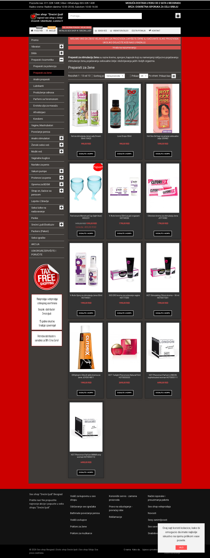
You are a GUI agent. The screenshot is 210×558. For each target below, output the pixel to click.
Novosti (152, 513)
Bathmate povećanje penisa (85, 513)
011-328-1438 (51, 3)
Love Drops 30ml (124, 136)
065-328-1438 (87, 3)
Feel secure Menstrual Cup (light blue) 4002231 (86, 217)
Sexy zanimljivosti (157, 519)
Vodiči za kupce (78, 519)
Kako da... (136, 549)
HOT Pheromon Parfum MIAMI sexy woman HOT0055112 (86, 456)
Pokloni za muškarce (81, 533)
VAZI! (181, 547)
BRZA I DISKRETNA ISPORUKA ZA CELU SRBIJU (153, 6)
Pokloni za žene (78, 526)
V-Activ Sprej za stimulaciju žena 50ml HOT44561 (86, 296)
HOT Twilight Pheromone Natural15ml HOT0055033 (124, 376)
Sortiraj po (98, 75)
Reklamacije (115, 516)
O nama (127, 549)
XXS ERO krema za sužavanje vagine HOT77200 (124, 296)
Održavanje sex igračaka (83, 506)
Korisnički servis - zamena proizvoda (123, 498)
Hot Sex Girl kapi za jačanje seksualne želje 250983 (163, 137)
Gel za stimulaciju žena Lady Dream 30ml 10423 (86, 137)
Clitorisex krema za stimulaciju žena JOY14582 (163, 217)
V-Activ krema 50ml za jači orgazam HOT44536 (124, 217)
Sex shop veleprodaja (159, 506)
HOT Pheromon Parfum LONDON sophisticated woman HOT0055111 (163, 376)
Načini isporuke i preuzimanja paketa (158, 498)
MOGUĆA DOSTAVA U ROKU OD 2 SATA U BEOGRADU (153, 3)
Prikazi (135, 75)
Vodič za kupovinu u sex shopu (83, 498)
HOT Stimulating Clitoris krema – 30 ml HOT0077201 (163, 296)
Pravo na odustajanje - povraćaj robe (121, 508)
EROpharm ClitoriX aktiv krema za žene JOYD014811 (86, 376)
